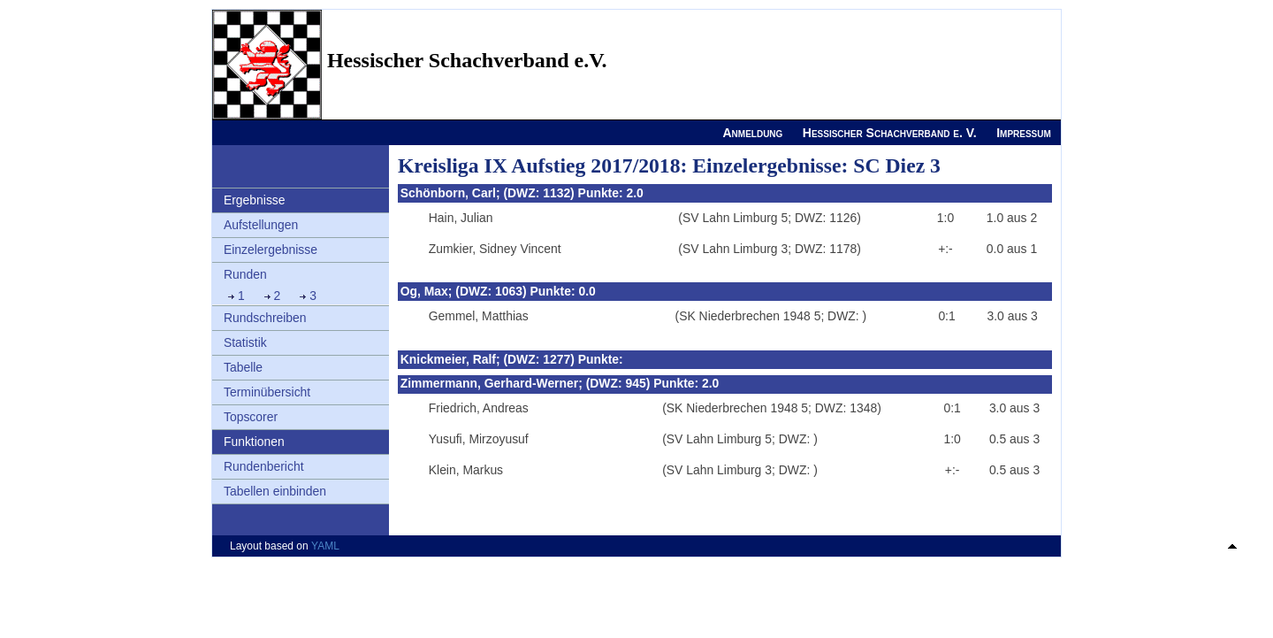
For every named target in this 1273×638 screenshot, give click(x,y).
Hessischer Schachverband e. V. (890, 133)
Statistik (245, 342)
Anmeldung (752, 133)
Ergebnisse (255, 200)
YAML (325, 546)
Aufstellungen (261, 225)
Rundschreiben (265, 318)
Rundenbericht (264, 466)
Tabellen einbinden (275, 491)
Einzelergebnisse (270, 249)
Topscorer (251, 417)
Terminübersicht (267, 392)
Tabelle (243, 367)
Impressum (1023, 133)
